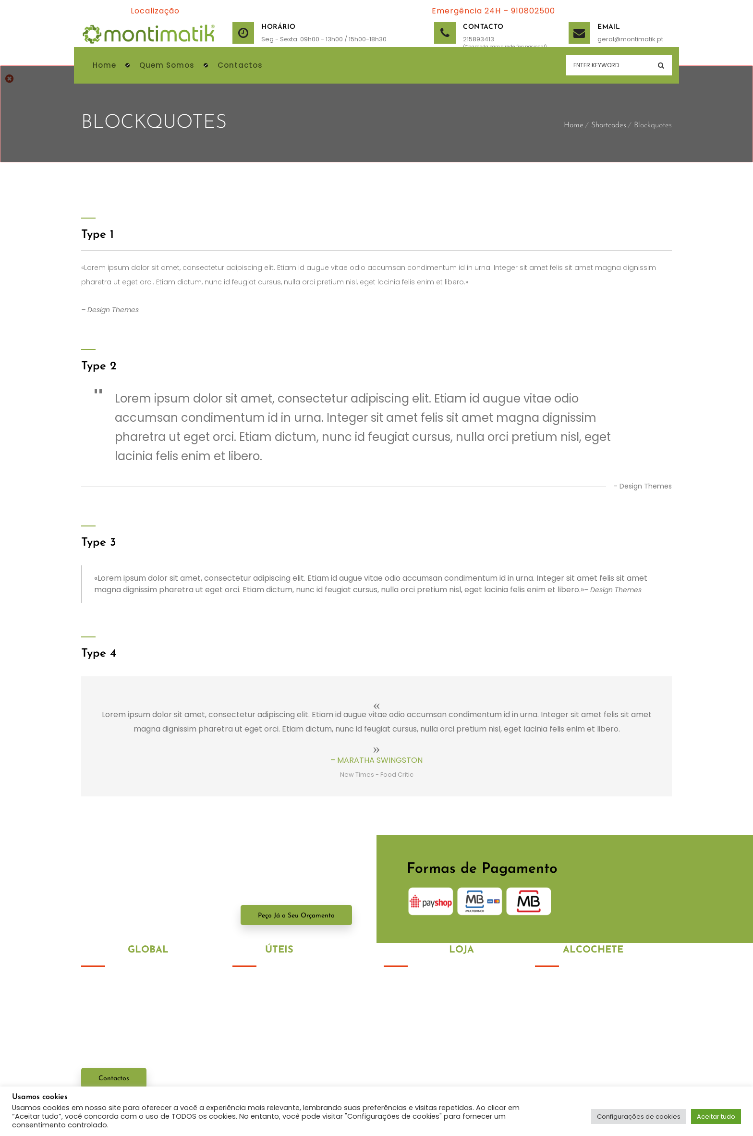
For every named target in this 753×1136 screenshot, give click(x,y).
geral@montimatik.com (596, 1076)
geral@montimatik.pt (609, 39)
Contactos (113, 1078)
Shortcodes (608, 125)
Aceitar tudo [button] (716, 1116)
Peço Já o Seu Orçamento (296, 915)
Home (573, 125)
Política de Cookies (264, 1002)
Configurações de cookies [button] (638, 1116)
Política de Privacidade (271, 985)
